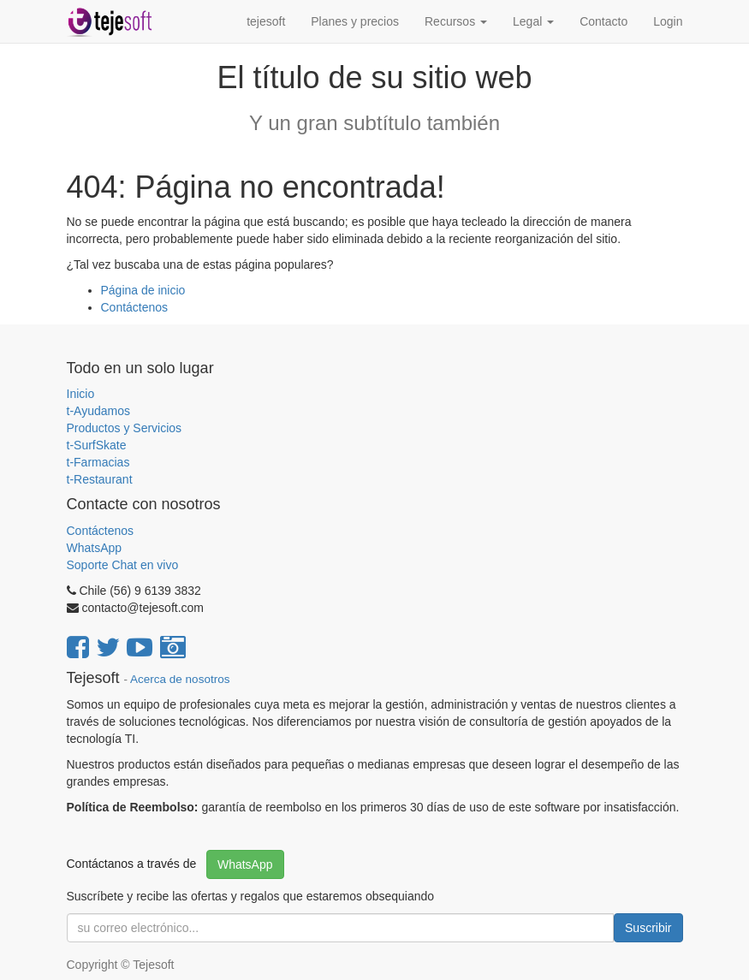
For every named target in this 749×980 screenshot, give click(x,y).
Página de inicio (143, 290)
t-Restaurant (100, 479)
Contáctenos (135, 307)
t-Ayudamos (98, 411)
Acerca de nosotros (179, 679)
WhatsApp (96, 548)
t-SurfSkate (97, 445)
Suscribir (648, 928)
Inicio (81, 394)
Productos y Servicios (124, 428)
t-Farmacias (98, 462)
